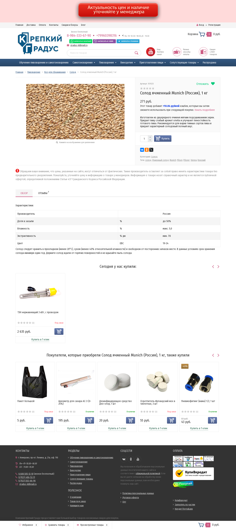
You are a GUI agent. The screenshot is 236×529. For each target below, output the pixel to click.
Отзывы (43, 193)
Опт (124, 501)
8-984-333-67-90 (79, 35)
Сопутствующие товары (183, 62)
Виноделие (126, 62)
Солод (154, 156)
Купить (166, 138)
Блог (83, 25)
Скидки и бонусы (70, 25)
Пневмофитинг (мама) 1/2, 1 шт (198, 401)
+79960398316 (106, 35)
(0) (25, 323)
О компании (75, 497)
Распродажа (209, 62)
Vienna (194, 160)
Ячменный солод (160, 160)
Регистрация (214, 25)
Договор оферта (130, 497)
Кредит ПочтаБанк (184, 509)
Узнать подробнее (205, 109)
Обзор (24, 193)
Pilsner (186, 160)
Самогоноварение (83, 62)
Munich (173, 160)
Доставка (31, 25)
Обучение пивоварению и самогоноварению (44, 62)
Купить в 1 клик (40, 339)
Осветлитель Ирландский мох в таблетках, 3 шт (157, 402)
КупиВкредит (181, 500)
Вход (200, 25)
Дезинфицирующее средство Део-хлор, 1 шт (115, 402)
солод (148, 160)
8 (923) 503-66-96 (27, 480)
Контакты (53, 25)
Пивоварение (106, 62)
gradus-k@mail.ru (79, 45)
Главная (19, 25)
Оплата (42, 25)
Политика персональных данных (138, 493)
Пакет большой (25, 401)
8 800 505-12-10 (26, 473)
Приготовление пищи (151, 62)
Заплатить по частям (185, 504)
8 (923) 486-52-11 (27, 477)
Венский (202, 160)
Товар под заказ (78, 501)
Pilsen (180, 160)
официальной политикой (148, 473)
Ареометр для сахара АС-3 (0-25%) (74, 402)
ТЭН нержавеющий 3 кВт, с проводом (37, 312)
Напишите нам (77, 505)
